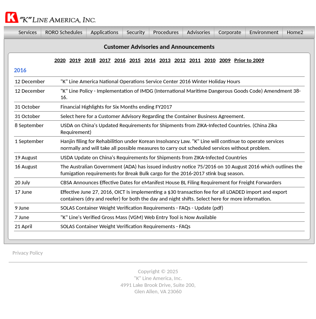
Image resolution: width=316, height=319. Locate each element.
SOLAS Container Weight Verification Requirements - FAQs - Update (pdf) (141, 207)
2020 (60, 60)
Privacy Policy (27, 252)
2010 (210, 60)
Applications (105, 32)
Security (135, 32)
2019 (75, 60)
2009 (225, 60)
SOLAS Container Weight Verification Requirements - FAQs (125, 226)
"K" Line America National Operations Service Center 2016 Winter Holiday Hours (150, 81)
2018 (90, 60)
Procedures (166, 32)
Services (27, 32)
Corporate (229, 32)
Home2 (295, 32)
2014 (150, 60)
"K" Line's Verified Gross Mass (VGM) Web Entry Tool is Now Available (138, 217)
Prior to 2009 (249, 60)
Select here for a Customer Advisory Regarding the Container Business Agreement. (152, 116)
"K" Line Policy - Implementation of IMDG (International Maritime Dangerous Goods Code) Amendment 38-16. (180, 94)
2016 (119, 60)
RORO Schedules (64, 32)
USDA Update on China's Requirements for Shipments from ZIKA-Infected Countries (153, 157)
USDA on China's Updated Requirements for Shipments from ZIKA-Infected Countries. (155, 125)
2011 (195, 60)
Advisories (198, 32)
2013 (165, 60)
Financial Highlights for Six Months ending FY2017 (116, 106)
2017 (105, 60)
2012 (180, 60)
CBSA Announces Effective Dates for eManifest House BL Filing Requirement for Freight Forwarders (170, 182)
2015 (135, 60)
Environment (264, 32)
